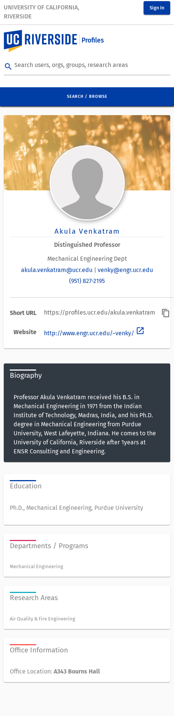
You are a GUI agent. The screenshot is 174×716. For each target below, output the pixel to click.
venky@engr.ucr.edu (125, 270)
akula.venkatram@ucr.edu (56, 270)
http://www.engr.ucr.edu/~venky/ (94, 333)
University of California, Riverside (41, 12)
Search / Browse (87, 96)
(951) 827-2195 (87, 280)
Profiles (93, 40)
